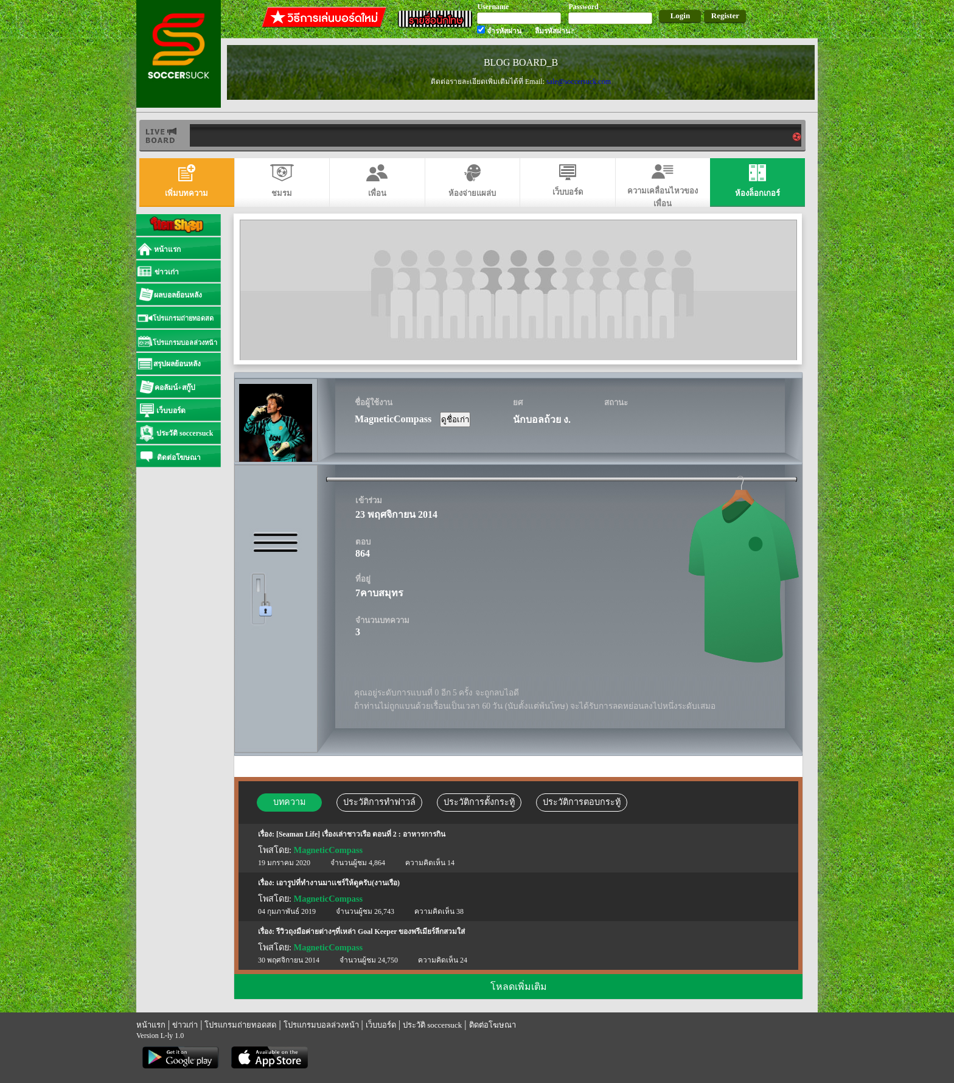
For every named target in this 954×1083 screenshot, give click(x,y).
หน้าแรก (150, 1024)
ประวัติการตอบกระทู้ (582, 802)
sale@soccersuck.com (578, 81)
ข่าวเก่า (185, 1024)
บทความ (289, 802)
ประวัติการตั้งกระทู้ (479, 802)
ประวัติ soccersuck (432, 1024)
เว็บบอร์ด (381, 1024)
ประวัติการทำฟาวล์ (379, 802)
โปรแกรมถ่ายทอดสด (240, 1024)
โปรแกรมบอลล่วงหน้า (321, 1024)
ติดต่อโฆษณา (492, 1024)
